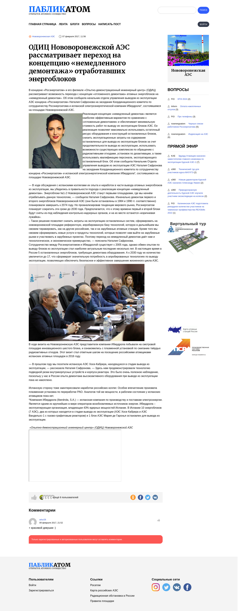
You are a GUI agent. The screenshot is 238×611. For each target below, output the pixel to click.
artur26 (42, 519)
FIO (171, 99)
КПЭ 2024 (182, 99)
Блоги (74, 24)
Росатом (95, 585)
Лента (63, 24)
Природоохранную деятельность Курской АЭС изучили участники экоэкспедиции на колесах (186, 193)
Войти (203, 24)
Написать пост (109, 24)
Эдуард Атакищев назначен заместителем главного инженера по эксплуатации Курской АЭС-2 (186, 159)
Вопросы (89, 24)
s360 (172, 169)
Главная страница (42, 24)
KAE (172, 156)
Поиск (203, 10)
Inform (173, 106)
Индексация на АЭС (198, 134)
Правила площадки (102, 601)
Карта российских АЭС (104, 590)
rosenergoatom (177, 123)
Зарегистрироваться (41, 590)
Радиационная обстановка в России (112, 595)
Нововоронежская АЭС (43, 36)
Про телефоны (185, 116)
